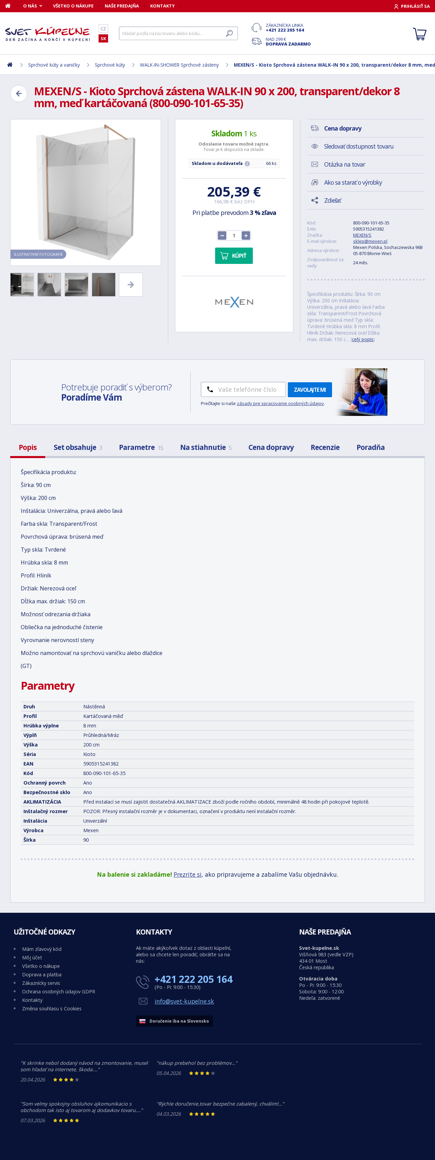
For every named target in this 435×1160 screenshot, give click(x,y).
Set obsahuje (78, 447)
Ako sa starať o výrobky (353, 182)
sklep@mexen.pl (370, 241)
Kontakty (162, 6)
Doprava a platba (42, 974)
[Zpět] (18, 93)
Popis (28, 447)
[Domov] (11, 5)
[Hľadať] (178, 33)
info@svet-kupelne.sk (184, 1001)
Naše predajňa (122, 6)
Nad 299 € (288, 41)
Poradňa (370, 447)
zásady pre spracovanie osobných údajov (280, 403)
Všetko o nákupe (73, 6)
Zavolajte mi (310, 389)
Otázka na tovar (344, 164)
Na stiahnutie (205, 447)
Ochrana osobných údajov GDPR (58, 991)
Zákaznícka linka (288, 27)
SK (103, 38)
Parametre (141, 447)
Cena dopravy (271, 447)
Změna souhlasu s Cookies (52, 1008)
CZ (103, 29)
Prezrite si (188, 874)
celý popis (362, 339)
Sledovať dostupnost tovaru (359, 146)
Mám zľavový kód (42, 949)
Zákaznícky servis (41, 983)
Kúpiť (239, 255)
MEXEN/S (362, 235)
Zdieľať (332, 200)
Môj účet (32, 957)
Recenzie (325, 447)
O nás (30, 6)
